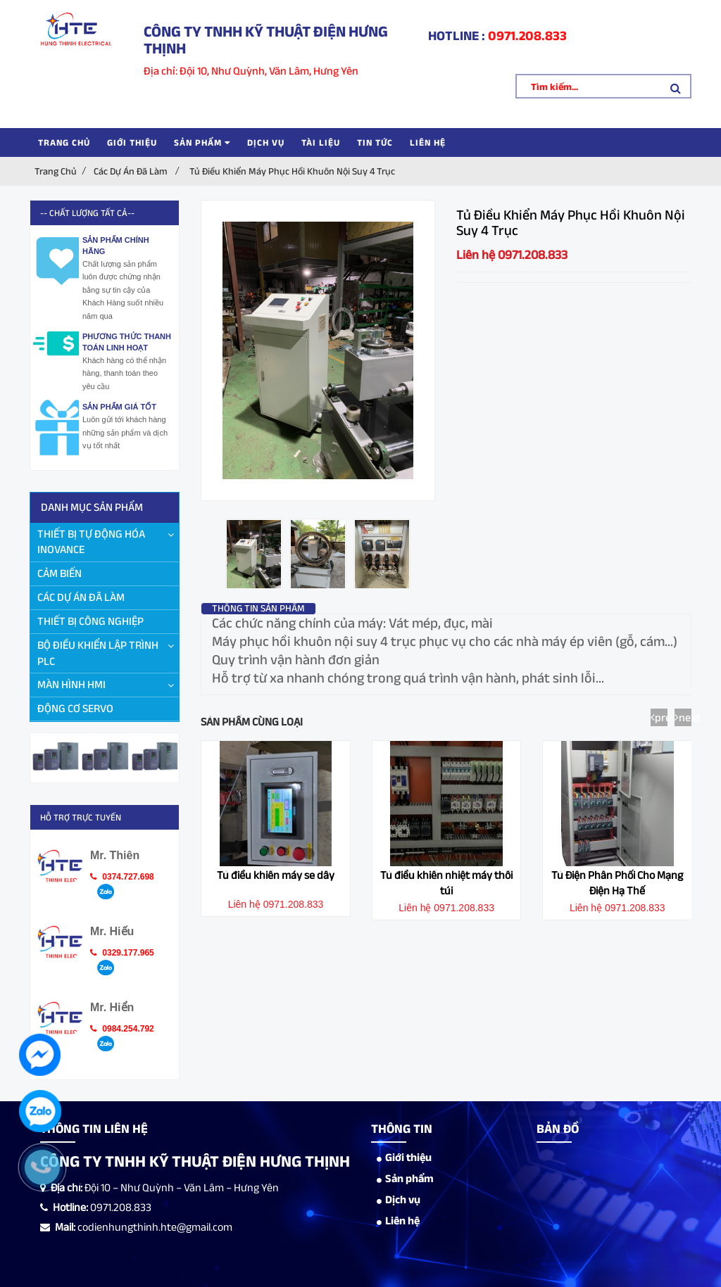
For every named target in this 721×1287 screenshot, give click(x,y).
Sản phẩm (202, 142)
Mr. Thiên (114, 855)
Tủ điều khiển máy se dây (275, 875)
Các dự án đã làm (131, 171)
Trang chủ (64, 142)
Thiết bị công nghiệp (90, 621)
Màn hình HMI (71, 684)
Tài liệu (320, 142)
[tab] (258, 608)
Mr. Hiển (112, 1007)
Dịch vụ (265, 142)
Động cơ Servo (75, 708)
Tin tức (375, 142)
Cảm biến (59, 573)
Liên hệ (428, 142)
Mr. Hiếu (112, 931)
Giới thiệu (132, 142)
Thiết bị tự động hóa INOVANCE (91, 542)
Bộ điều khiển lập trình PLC (97, 653)
